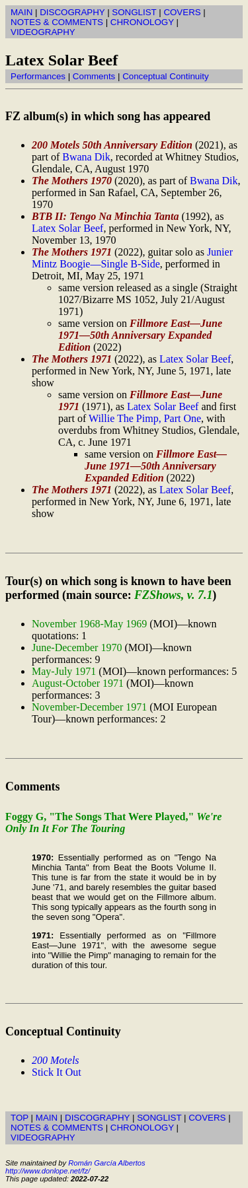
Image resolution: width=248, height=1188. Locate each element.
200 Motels (55, 1060)
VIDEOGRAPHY (43, 32)
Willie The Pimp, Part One (145, 418)
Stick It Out (56, 1072)
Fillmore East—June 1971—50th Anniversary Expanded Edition (140, 335)
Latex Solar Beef (67, 228)
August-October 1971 (78, 683)
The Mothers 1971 (72, 252)
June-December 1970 (77, 647)
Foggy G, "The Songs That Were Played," (113, 822)
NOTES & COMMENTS (57, 22)
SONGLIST (134, 12)
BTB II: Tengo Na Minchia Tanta (105, 216)
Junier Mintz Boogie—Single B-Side (132, 257)
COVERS (181, 12)
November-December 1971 (89, 707)
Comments (94, 76)
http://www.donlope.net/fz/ (47, 1171)
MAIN (21, 12)
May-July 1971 (64, 671)
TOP (19, 1118)
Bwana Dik (86, 156)
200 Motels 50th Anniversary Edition (112, 145)
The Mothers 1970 (72, 180)
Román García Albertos (106, 1163)
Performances (38, 76)
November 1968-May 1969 (89, 623)
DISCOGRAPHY (72, 12)
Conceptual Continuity (165, 76)
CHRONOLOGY (142, 22)
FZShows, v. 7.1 (173, 595)
